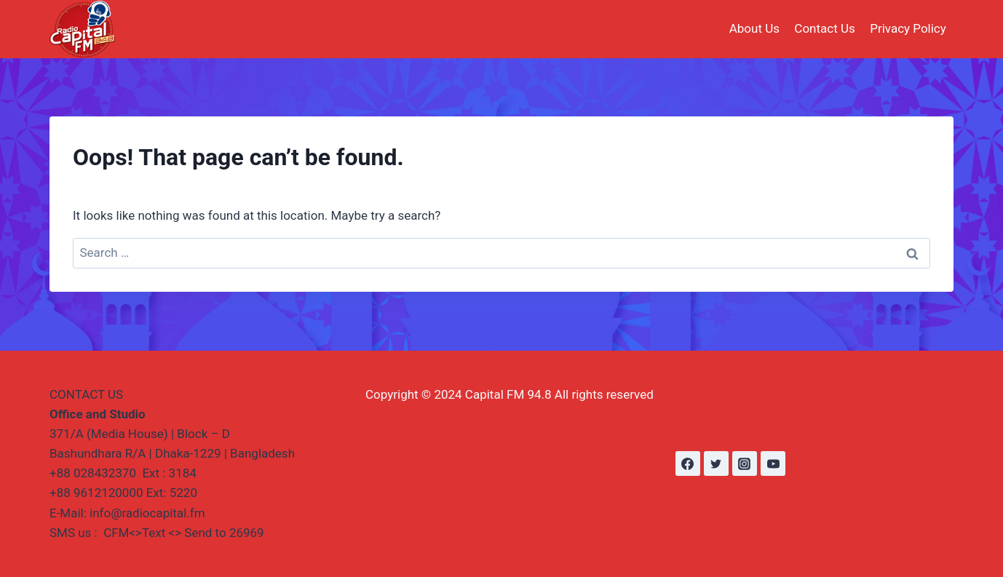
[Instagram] (744, 463)
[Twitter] (716, 463)
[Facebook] (687, 463)
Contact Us (824, 28)
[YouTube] (773, 463)
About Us (754, 28)
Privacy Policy (908, 28)
